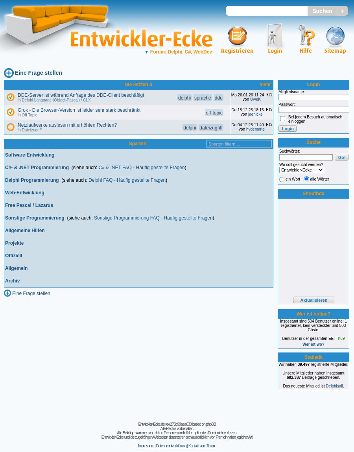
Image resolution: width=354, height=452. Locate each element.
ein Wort (293, 179)
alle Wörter (319, 179)
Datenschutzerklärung (171, 446)
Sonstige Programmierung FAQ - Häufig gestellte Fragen (153, 218)
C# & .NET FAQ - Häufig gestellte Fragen (141, 167)
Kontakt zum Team (201, 446)
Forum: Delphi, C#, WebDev (178, 52)
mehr (265, 84)
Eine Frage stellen (38, 73)
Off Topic (29, 115)
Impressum (146, 446)
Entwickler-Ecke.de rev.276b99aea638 (164, 424)
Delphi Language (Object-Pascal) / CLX (56, 100)
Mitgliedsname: (291, 92)
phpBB (211, 424)
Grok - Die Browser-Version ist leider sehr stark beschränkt (79, 110)
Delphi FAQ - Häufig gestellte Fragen (127, 180)
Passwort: (287, 104)
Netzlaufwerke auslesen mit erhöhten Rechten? (67, 125)
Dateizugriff (32, 130)
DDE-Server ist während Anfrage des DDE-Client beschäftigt (81, 95)
